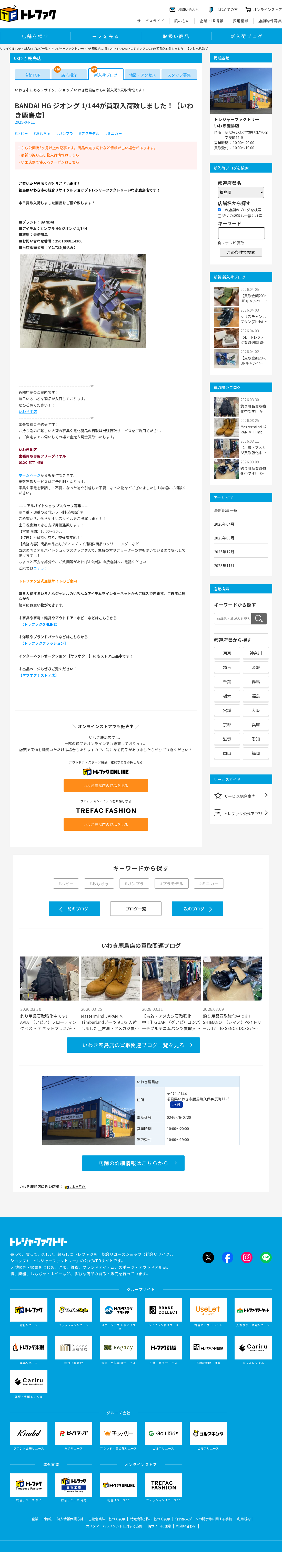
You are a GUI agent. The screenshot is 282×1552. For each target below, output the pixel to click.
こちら (73, 154)
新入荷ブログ (246, 36)
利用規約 (243, 1518)
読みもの (182, 20)
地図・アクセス (142, 75)
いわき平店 (28, 411)
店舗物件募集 (270, 20)
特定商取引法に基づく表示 (150, 1518)
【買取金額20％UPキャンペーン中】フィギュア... (253, 360)
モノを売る (105, 36)
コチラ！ (40, 568)
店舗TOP (33, 75)
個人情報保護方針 (70, 1518)
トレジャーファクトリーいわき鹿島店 (236, 122)
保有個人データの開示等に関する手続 (203, 1518)
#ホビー (21, 133)
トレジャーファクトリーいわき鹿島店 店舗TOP (82, 48)
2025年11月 (224, 565)
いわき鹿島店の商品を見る (105, 785)
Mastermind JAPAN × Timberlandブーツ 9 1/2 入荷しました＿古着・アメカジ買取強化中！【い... (110, 1022)
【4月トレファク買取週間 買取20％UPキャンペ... (253, 340)
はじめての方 (227, 9)
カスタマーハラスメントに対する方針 (114, 1526)
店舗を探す (35, 36)
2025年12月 (224, 551)
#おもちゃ (42, 133)
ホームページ (30, 475)
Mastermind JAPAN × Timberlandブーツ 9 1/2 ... (253, 429)
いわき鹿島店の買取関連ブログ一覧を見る (133, 1045)
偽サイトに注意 (159, 1526)
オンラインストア (267, 9)
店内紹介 (69, 75)
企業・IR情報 (211, 20)
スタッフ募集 (179, 75)
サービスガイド (151, 20)
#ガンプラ (64, 133)
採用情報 (241, 20)
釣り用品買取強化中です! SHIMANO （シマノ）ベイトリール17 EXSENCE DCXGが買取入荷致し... (232, 1022)
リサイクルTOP (10, 48)
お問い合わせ (186, 1526)
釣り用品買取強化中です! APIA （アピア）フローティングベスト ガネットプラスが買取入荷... (48, 1022)
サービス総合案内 (235, 795)
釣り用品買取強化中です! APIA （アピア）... (254, 408)
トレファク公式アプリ (238, 812)
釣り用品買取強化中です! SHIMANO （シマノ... (253, 471)
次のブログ (194, 909)
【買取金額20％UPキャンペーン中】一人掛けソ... (253, 298)
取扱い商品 (176, 36)
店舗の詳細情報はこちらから (133, 1163)
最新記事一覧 (225, 510)
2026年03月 (224, 537)
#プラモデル (89, 133)
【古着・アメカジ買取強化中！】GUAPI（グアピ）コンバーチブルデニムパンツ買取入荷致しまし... (171, 1022)
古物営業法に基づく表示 (106, 1518)
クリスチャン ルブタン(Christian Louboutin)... (253, 319)
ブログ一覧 (136, 909)
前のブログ (77, 909)
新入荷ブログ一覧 (36, 48)
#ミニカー (113, 133)
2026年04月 (224, 524)
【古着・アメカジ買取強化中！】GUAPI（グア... (254, 450)
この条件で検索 (241, 252)
